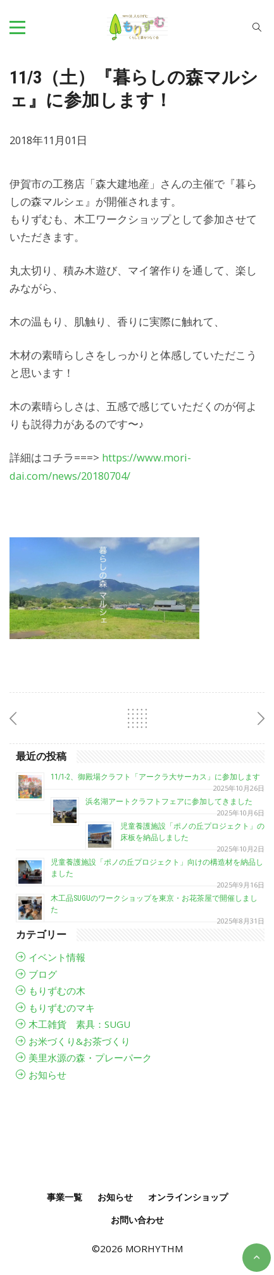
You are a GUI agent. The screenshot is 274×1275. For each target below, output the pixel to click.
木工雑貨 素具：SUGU (79, 1024)
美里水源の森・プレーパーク (90, 1057)
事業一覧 (64, 1197)
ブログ (42, 974)
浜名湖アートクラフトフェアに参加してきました (168, 801)
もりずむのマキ (61, 1007)
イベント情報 (56, 957)
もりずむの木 (56, 990)
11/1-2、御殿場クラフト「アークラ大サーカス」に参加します (155, 776)
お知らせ (47, 1074)
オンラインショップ (188, 1197)
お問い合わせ (137, 1220)
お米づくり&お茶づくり (79, 1041)
